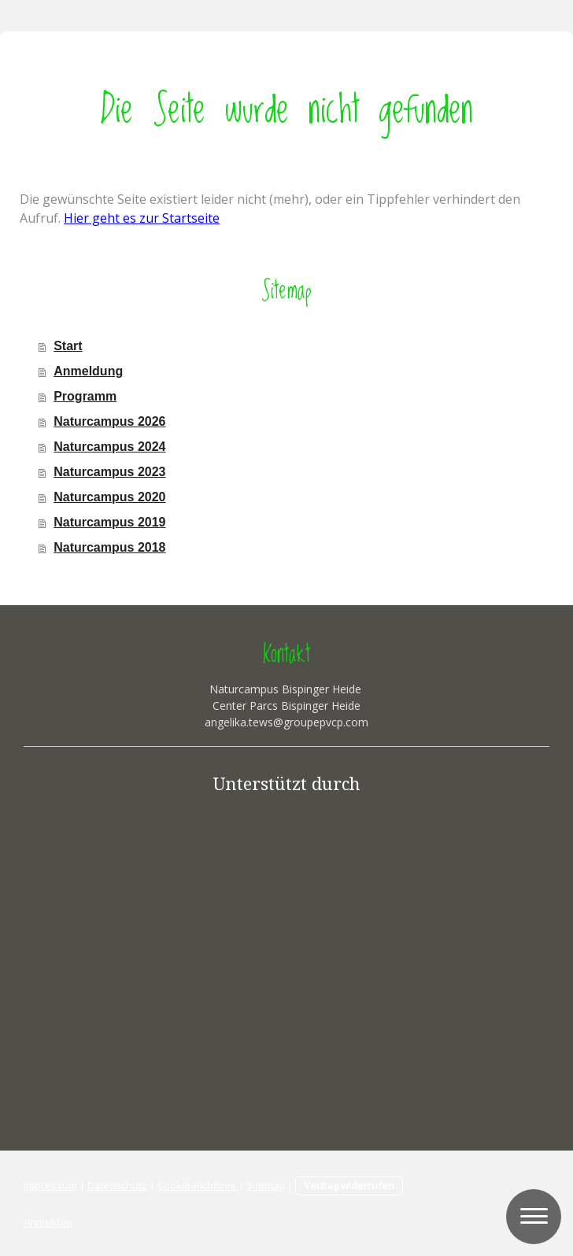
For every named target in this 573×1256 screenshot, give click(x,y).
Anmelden (48, 1222)
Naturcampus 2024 (109, 446)
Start (68, 346)
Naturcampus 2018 (109, 547)
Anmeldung (88, 371)
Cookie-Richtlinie (196, 1185)
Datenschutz (117, 1185)
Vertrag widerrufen (349, 1185)
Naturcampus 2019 (109, 522)
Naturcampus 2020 (109, 497)
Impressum (50, 1185)
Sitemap (265, 1185)
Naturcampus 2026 (109, 421)
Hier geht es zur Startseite (142, 218)
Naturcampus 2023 (109, 471)
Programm (85, 396)
